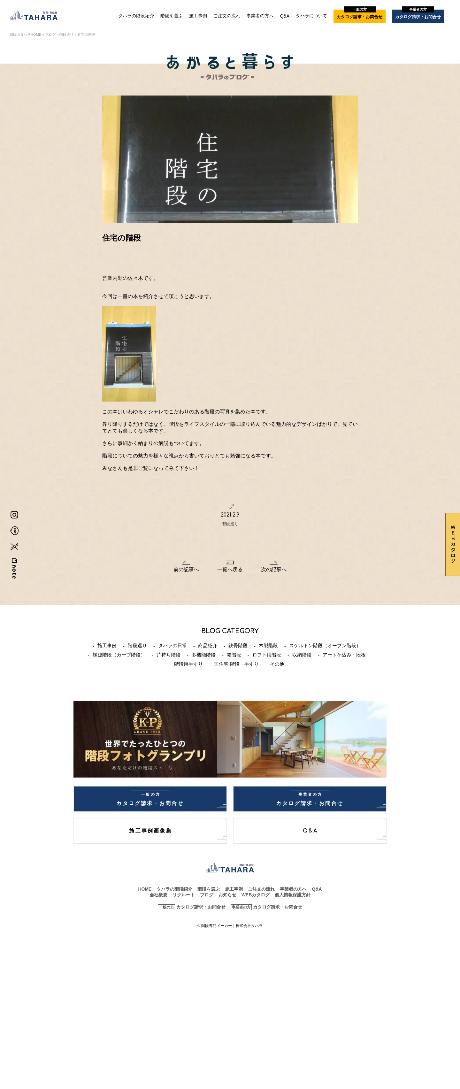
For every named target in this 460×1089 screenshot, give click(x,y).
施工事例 (198, 15)
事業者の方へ (260, 15)
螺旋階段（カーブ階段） (119, 654)
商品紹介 (207, 645)
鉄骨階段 (238, 645)
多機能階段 (204, 654)
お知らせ (227, 894)
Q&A (284, 16)
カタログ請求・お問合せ (359, 14)
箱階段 (234, 654)
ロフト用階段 (266, 654)
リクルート (183, 894)
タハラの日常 (172, 645)
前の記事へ (186, 569)
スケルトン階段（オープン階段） (325, 645)
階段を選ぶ (171, 15)
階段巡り (66, 34)
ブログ (50, 34)
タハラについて (311, 15)
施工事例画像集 (150, 831)
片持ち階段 (168, 654)
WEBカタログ (255, 894)
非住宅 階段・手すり (236, 664)
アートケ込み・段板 (344, 654)
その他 (277, 664)
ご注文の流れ (226, 15)
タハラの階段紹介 (136, 15)
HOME (144, 889)
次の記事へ (274, 569)
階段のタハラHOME (25, 34)
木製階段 (268, 645)
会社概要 (158, 894)
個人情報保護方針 (292, 894)
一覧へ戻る (230, 569)
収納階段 (301, 654)
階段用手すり (188, 664)
